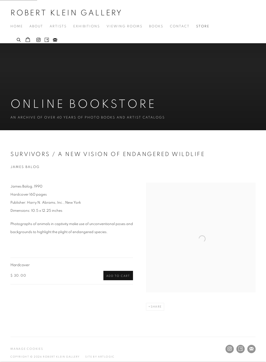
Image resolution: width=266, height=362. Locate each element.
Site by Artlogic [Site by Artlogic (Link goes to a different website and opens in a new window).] (100, 356)
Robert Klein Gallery (66, 13)
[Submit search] (19, 39)
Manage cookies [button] (26, 348)
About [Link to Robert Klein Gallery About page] (36, 26)
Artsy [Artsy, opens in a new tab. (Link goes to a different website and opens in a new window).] (47, 40)
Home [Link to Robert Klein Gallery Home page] (16, 26)
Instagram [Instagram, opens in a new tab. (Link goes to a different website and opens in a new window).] (38, 40)
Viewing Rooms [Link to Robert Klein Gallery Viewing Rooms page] (125, 26)
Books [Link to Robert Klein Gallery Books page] (156, 26)
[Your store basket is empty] (28, 40)
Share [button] (156, 306)
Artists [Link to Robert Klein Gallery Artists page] (58, 26)
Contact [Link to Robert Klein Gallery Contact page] (180, 26)
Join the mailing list (55, 40)
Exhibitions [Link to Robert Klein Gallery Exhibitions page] (86, 26)
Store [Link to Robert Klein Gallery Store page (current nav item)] (202, 26)
